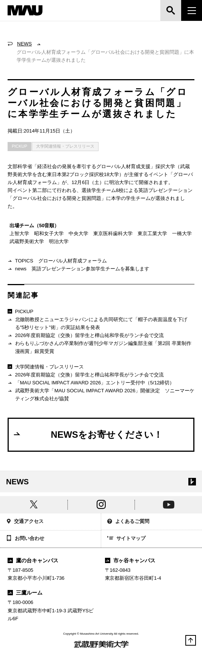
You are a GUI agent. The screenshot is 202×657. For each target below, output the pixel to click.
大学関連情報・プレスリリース (65, 146)
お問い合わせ (25, 538)
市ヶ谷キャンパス (130, 560)
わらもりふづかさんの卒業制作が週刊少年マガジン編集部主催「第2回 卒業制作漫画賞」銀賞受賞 (99, 347)
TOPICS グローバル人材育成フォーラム (57, 261)
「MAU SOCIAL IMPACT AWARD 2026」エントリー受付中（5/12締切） (91, 383)
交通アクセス (25, 522)
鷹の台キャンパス (33, 560)
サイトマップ (126, 539)
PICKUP (19, 146)
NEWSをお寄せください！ (88, 434)
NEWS (24, 44)
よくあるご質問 (128, 522)
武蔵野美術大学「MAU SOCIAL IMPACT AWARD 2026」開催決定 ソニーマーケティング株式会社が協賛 (101, 394)
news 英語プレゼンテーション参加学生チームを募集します (78, 269)
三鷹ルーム (25, 592)
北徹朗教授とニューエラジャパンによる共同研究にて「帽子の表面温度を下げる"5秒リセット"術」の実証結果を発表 (97, 323)
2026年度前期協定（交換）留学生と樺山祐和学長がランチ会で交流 (86, 335)
